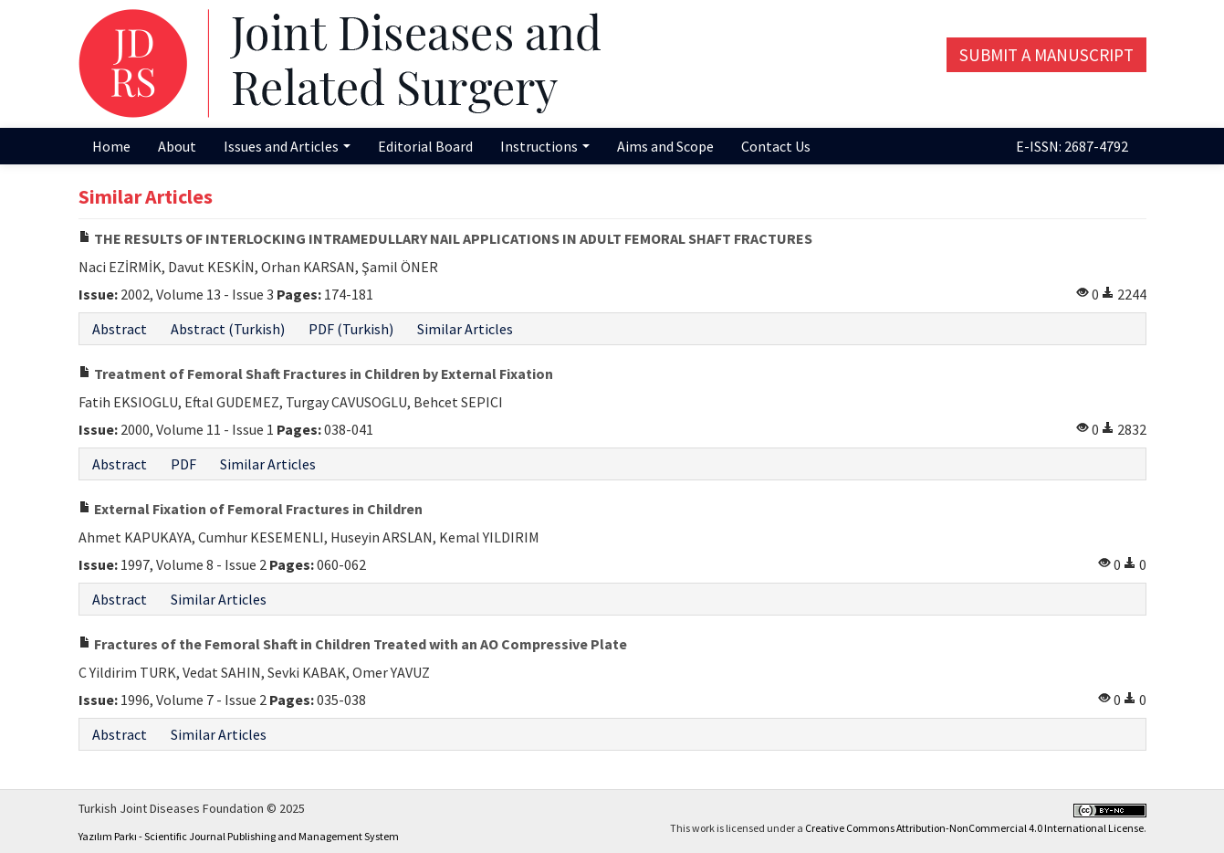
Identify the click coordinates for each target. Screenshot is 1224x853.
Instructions (545, 146)
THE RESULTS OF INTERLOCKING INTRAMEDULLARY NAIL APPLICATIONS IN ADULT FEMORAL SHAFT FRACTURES (445, 238)
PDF (183, 464)
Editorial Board (425, 146)
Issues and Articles (287, 146)
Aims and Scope (665, 146)
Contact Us (776, 146)
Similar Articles (465, 329)
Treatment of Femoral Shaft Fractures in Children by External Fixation (315, 373)
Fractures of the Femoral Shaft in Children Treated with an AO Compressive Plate (352, 644)
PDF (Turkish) (351, 329)
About (177, 146)
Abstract (119, 329)
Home (111, 146)
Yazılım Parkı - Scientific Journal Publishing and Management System (238, 836)
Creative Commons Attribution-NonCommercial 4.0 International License (974, 828)
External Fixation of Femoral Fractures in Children (250, 509)
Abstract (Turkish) (228, 329)
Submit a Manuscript (1046, 55)
